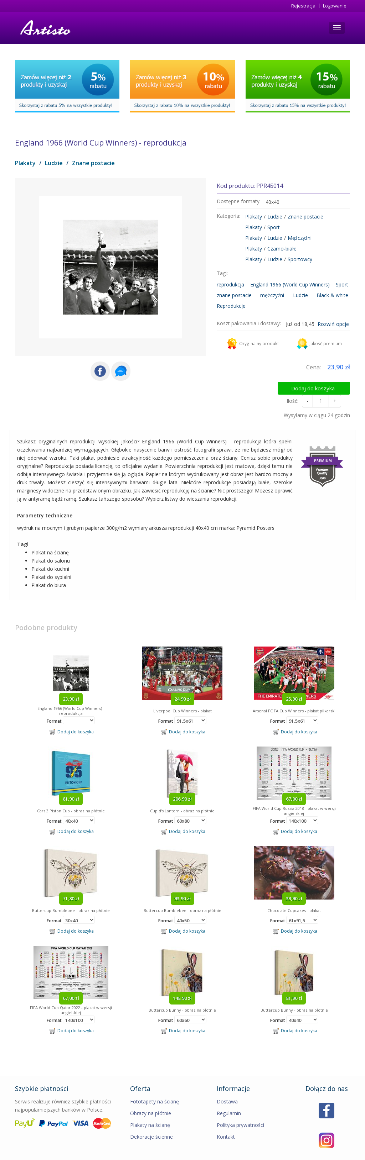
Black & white (332, 295)
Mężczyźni (300, 237)
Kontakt (226, 1121)
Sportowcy (300, 259)
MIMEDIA (340, 1153)
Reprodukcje (231, 305)
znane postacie (234, 295)
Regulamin (229, 1098)
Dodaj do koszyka (320, 386)
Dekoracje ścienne (151, 1121)
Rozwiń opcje (333, 324)
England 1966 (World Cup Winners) (290, 284)
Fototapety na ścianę (154, 1086)
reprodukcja (230, 284)
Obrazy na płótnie (150, 1098)
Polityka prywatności (240, 1110)
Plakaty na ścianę (150, 1110)
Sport (273, 227)
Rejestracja (303, 6)
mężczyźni (272, 295)
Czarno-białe (282, 248)
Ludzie (54, 163)
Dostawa (227, 1086)
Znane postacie (93, 163)
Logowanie (334, 6)
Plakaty (25, 163)
